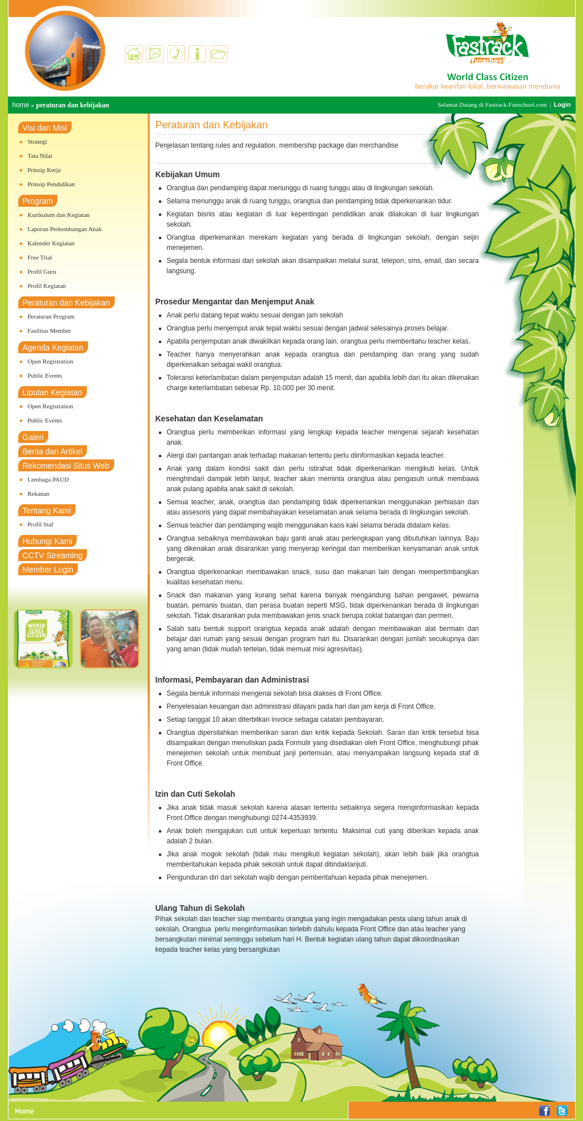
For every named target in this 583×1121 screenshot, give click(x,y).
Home (24, 1111)
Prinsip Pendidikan (51, 184)
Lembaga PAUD (48, 479)
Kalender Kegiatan (51, 243)
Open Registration (50, 361)
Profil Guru (42, 271)
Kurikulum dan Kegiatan (59, 214)
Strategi (37, 141)
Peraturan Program (51, 316)
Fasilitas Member (50, 330)
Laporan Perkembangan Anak (65, 228)
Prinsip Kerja (44, 169)
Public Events (45, 375)
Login (562, 104)
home (21, 105)
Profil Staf (41, 524)
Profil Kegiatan (47, 285)
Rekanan (38, 493)
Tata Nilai (40, 155)
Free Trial (40, 257)
